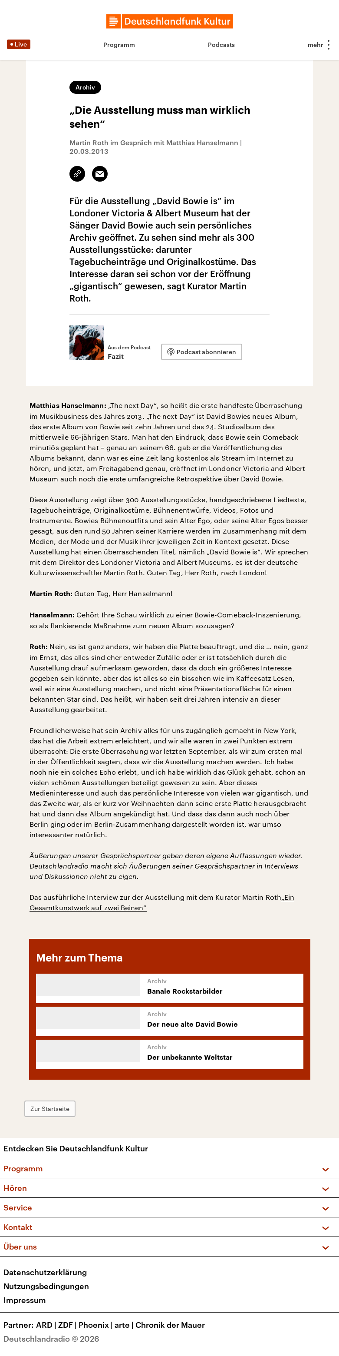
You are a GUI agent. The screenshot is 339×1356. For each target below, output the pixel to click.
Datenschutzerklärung (45, 1272)
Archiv (85, 87)
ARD (47, 1324)
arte (125, 1324)
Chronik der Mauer (170, 1324)
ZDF (68, 1324)
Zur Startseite (49, 1108)
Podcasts (221, 44)
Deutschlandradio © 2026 (51, 1338)
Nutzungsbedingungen (46, 1286)
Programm (119, 44)
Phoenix (97, 1324)
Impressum (24, 1300)
